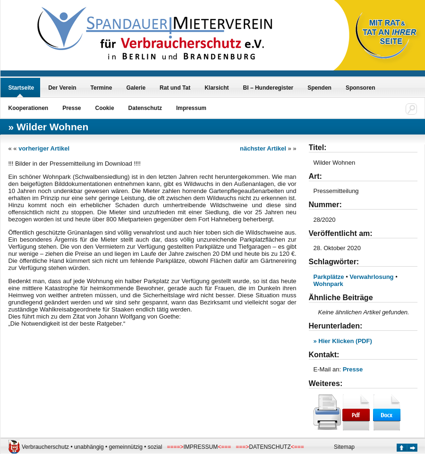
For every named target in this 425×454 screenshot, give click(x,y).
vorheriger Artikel (43, 148)
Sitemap (344, 447)
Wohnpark (328, 283)
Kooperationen (28, 108)
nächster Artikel (263, 148)
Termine (101, 87)
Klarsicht (216, 87)
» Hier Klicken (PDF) (343, 341)
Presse (71, 108)
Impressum (191, 108)
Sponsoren (360, 87)
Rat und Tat (175, 87)
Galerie (135, 87)
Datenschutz (145, 108)
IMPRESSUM (200, 447)
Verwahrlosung (371, 276)
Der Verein (62, 87)
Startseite (21, 87)
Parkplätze (329, 276)
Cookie (104, 108)
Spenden (319, 87)
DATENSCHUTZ (269, 447)
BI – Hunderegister (268, 87)
